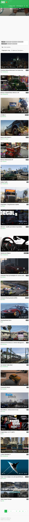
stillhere (4, 228)
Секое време (6, 47)
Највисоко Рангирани (13, 50)
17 (16, 511)
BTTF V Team (5, 139)
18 (19, 511)
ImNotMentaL (5, 71)
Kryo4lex (4, 478)
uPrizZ (3, 411)
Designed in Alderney (6, 518)
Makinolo (4, 116)
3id (2, 433)
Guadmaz (4, 161)
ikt (2, 321)
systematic (4, 344)
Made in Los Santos (5, 519)
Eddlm (3, 206)
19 (22, 511)
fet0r (3, 500)
